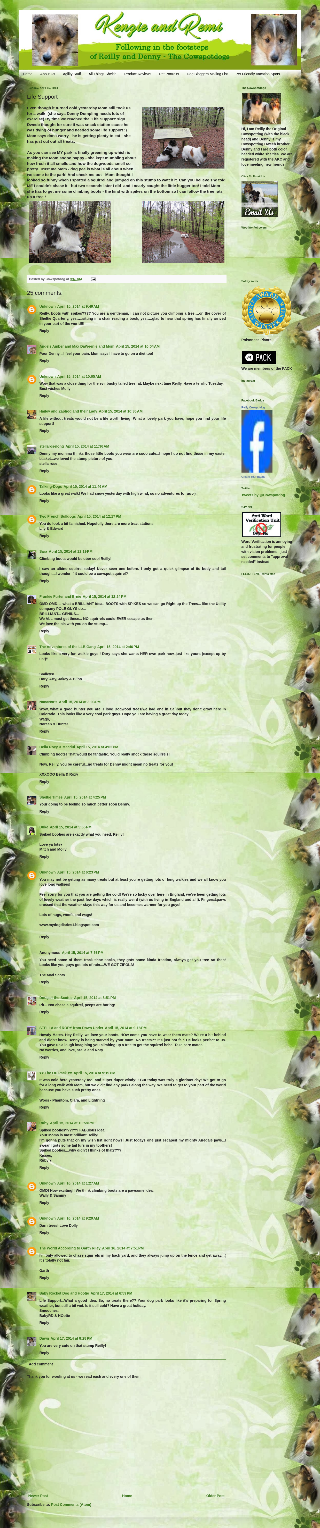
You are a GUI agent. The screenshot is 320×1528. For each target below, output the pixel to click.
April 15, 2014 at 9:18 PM (125, 1028)
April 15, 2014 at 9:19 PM (94, 1073)
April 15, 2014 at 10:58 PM (72, 1123)
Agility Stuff (72, 74)
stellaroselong (52, 446)
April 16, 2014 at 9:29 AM (78, 1218)
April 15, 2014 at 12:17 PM (99, 516)
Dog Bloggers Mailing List (207, 74)
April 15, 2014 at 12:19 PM (70, 551)
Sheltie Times (51, 797)
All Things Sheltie (102, 74)
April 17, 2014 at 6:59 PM (111, 1293)
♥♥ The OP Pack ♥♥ (56, 1073)
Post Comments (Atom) (71, 1504)
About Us (47, 74)
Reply (44, 331)
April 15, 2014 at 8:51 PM (95, 998)
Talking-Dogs (51, 486)
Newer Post (38, 1496)
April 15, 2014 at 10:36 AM (121, 411)
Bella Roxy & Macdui (57, 747)
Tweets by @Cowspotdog (263, 495)
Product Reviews (137, 74)
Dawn (44, 1338)
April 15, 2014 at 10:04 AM (138, 346)
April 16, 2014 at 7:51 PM (123, 1248)
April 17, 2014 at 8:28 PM (71, 1338)
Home (28, 74)
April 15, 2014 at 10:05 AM (79, 376)
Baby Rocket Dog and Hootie (64, 1293)
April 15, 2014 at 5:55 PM (70, 827)
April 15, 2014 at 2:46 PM (118, 647)
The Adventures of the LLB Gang (68, 647)
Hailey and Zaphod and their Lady (68, 411)
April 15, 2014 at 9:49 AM (78, 306)
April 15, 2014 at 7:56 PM (82, 953)
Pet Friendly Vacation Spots (258, 74)
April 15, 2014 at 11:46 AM (85, 486)
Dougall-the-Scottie (56, 998)
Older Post (215, 1496)
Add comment (41, 1364)
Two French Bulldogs (58, 516)
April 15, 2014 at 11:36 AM (87, 446)
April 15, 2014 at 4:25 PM (85, 797)
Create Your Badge (253, 476)
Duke (44, 827)
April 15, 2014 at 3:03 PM (79, 702)
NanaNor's (48, 702)
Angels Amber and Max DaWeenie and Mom (77, 346)
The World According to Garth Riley (70, 1248)
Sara (43, 551)
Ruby (44, 1123)
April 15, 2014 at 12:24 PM (104, 596)
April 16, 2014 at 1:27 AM (78, 1183)
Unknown (48, 306)
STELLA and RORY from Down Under (72, 1028)
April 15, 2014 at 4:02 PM (97, 747)
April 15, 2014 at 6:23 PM (78, 872)
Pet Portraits (169, 74)
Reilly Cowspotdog (253, 407)
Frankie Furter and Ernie (60, 596)
